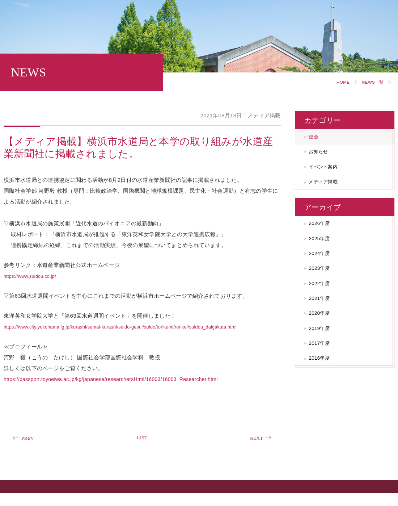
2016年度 (324, 397)
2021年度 (324, 326)
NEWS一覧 (369, 82)
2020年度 (324, 343)
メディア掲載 (329, 192)
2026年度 (324, 237)
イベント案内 (329, 174)
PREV (30, 450)
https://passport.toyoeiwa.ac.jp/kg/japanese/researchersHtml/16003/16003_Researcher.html (111, 390)
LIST (142, 449)
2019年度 (324, 361)
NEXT (254, 450)
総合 (317, 138)
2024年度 (324, 272)
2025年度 (324, 254)
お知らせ (323, 156)
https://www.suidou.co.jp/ (35, 276)
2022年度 (324, 308)
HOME (334, 82)
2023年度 (324, 290)
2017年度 (324, 379)
